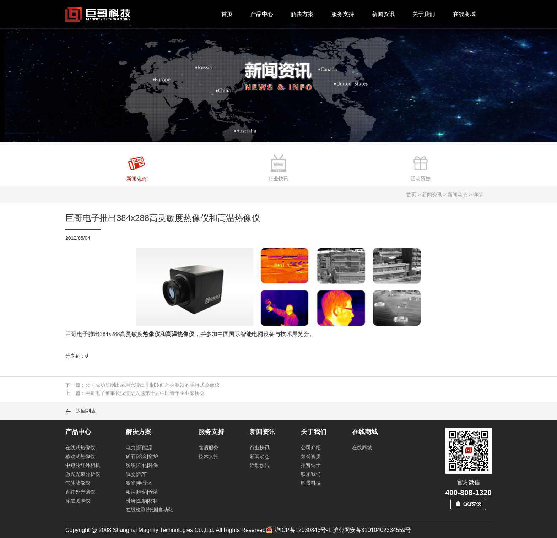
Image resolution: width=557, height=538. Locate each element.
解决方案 (302, 14)
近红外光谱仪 (80, 492)
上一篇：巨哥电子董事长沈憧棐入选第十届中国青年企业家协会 (135, 393)
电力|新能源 (139, 447)
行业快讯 (260, 447)
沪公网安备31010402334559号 (372, 530)
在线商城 (464, 14)
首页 (227, 14)
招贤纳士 (311, 465)
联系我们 (311, 474)
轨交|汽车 (136, 474)
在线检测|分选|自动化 (149, 509)
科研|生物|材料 (142, 501)
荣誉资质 (311, 456)
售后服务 (208, 447)
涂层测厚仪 (77, 501)
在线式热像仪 (80, 447)
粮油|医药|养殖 (142, 492)
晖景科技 (311, 483)
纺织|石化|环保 (142, 465)
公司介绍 (311, 447)
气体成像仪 (77, 483)
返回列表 (80, 411)
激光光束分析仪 (82, 474)
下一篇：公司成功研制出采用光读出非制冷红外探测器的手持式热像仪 (142, 385)
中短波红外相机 (82, 465)
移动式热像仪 (80, 456)
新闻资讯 (383, 14)
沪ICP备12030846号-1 (302, 530)
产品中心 (261, 14)
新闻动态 (260, 456)
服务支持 (342, 14)
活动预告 (260, 465)
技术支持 (208, 456)
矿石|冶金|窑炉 (142, 456)
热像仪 (151, 334)
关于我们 (423, 14)
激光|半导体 (139, 483)
